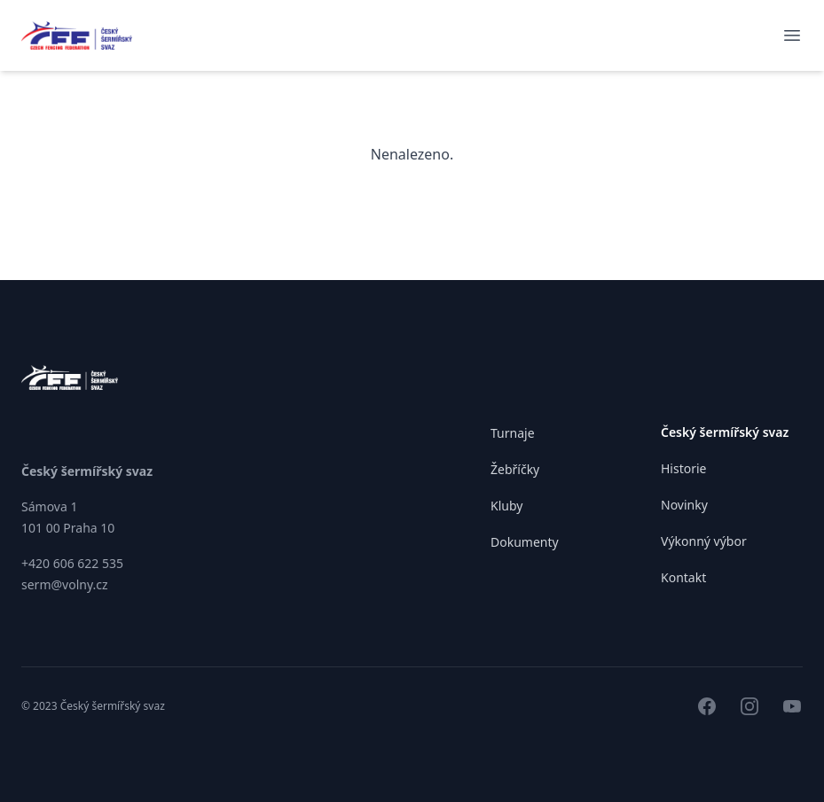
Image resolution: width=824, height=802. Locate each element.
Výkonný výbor (704, 541)
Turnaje (512, 432)
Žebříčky (514, 469)
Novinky (684, 504)
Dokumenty (524, 541)
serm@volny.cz (64, 584)
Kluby (506, 505)
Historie (684, 468)
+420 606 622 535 (72, 563)
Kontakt (683, 577)
